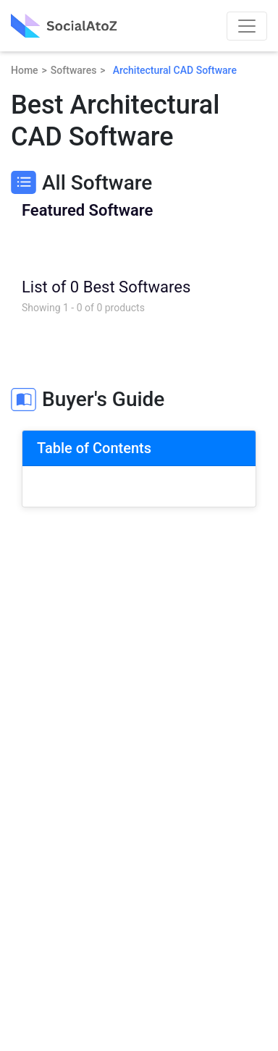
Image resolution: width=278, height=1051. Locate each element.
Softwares (74, 70)
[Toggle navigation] (247, 26)
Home (24, 70)
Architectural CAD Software (175, 70)
